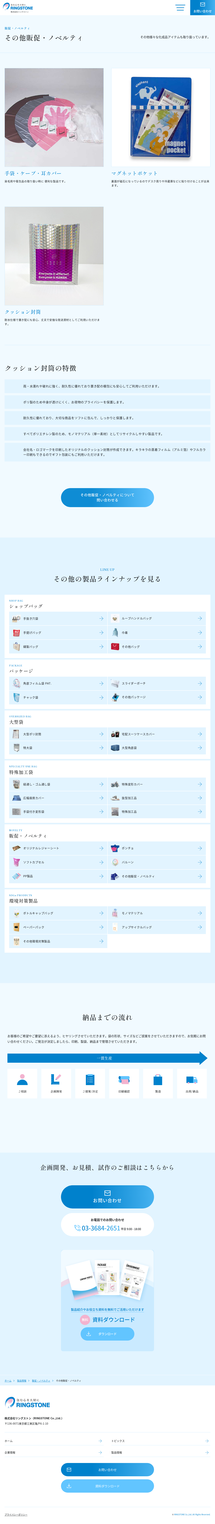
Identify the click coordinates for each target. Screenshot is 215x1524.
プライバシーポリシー (16, 1514)
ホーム (8, 1380)
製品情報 (21, 1380)
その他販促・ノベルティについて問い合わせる (107, 497)
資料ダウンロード (107, 1486)
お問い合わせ (107, 1469)
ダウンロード (107, 1333)
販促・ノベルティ (41, 1380)
